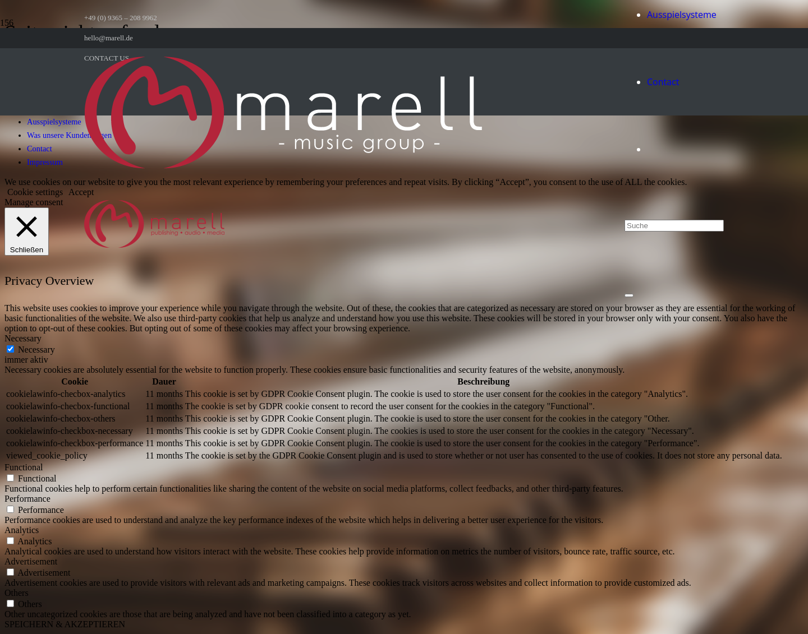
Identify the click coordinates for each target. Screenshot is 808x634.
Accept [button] (81, 192)
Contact (39, 148)
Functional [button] (23, 467)
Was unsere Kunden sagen (69, 135)
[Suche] (674, 226)
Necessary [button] (23, 338)
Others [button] (16, 593)
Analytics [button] (21, 530)
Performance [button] (27, 498)
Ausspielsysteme (54, 121)
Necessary (36, 349)
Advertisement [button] (30, 561)
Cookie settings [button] (35, 192)
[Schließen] (629, 295)
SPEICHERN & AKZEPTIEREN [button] (64, 624)
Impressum (45, 162)
